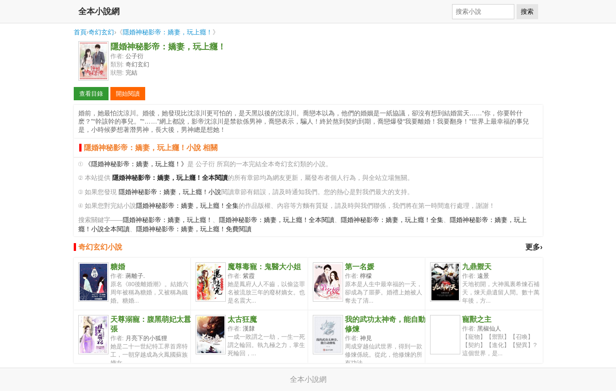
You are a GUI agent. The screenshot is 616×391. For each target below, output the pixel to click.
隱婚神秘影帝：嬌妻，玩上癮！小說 (170, 192)
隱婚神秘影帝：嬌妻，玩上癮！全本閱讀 (276, 220)
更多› (533, 247)
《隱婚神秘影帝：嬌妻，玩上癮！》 (136, 164)
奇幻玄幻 (101, 32)
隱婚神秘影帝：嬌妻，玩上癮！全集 (187, 205)
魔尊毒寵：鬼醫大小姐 (264, 267)
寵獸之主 (476, 319)
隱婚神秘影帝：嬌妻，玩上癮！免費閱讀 (193, 229)
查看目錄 (91, 93)
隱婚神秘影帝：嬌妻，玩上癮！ (168, 32)
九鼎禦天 (476, 267)
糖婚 (117, 267)
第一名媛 (359, 267)
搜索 (527, 11)
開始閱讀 (128, 93)
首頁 (80, 32)
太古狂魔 (242, 319)
